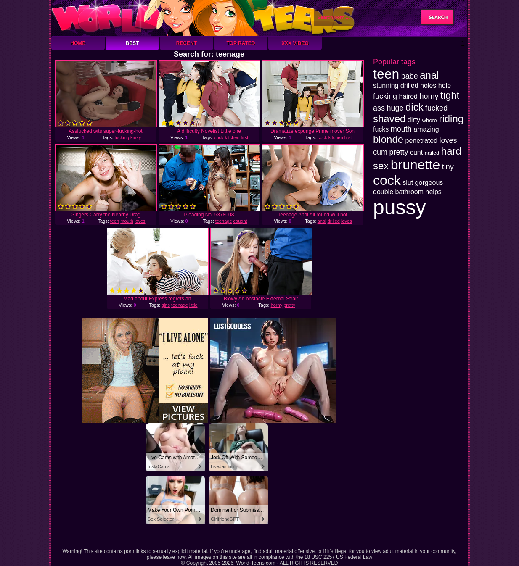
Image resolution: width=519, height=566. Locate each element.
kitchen (232, 137)
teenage (223, 221)
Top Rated (240, 43)
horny (277, 305)
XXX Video (295, 43)
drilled (334, 221)
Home (78, 43)
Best (132, 43)
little (193, 305)
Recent (186, 43)
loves (140, 221)
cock (219, 137)
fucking (121, 137)
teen (114, 221)
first (245, 137)
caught (240, 221)
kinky (135, 137)
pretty (289, 305)
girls (166, 305)
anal (322, 221)
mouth (126, 221)
